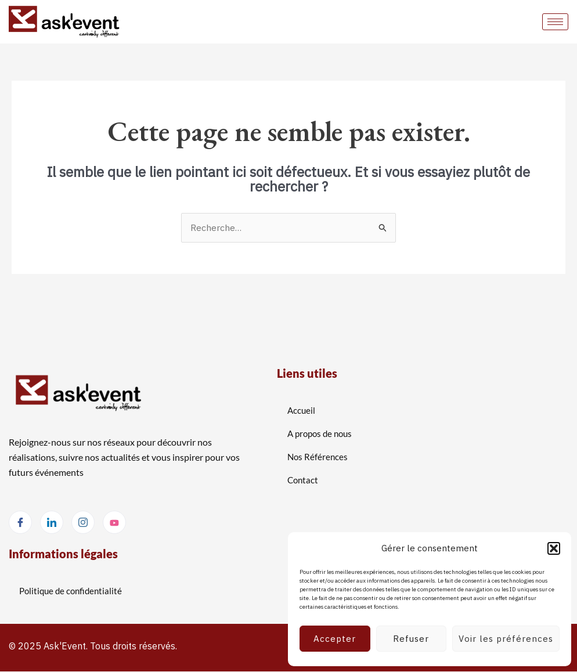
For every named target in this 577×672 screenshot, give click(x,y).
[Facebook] (20, 522)
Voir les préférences (506, 638)
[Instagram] (83, 522)
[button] (554, 548)
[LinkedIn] (51, 522)
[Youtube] (114, 522)
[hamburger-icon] (555, 21)
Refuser (411, 638)
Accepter (334, 638)
